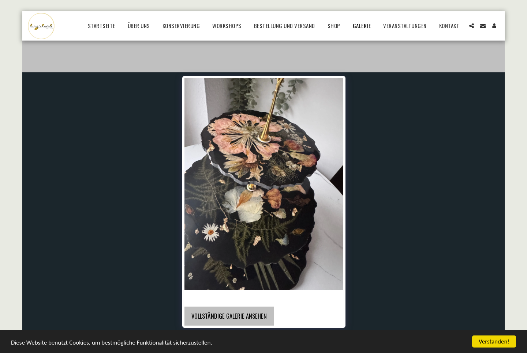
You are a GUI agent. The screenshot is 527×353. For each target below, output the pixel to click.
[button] (471, 26)
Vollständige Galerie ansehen (229, 315)
